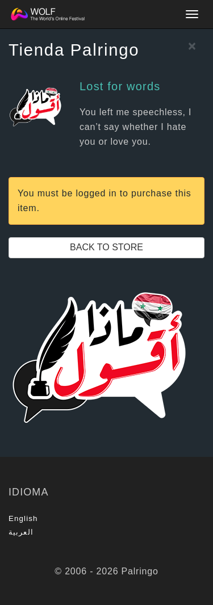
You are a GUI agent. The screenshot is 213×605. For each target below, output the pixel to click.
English (23, 518)
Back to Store (106, 247)
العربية (21, 532)
